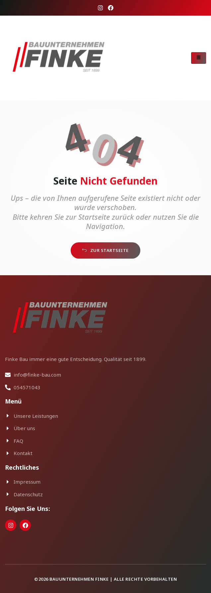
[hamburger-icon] (198, 58)
